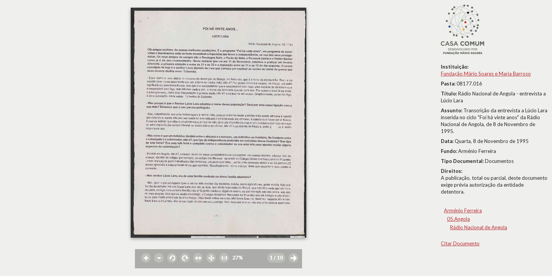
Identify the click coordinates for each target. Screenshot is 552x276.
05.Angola (458, 219)
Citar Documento (460, 243)
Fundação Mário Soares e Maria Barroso (486, 74)
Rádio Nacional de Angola (478, 227)
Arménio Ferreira (463, 210)
